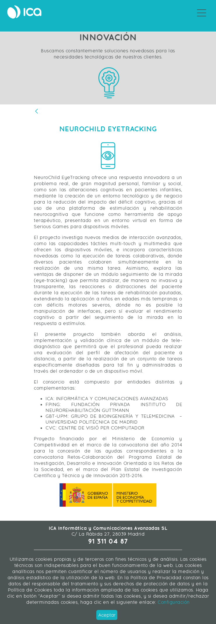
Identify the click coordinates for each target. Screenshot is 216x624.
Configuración (173, 602)
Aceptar (107, 615)
